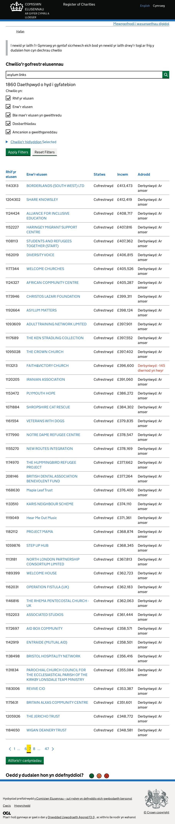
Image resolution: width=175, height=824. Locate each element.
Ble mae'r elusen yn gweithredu (37, 115)
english (145, 5)
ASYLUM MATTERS (41, 310)
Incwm (122, 174)
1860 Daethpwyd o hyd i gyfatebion (41, 84)
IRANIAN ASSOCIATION (45, 379)
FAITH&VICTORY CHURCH (47, 365)
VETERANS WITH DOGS (45, 421)
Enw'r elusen (22, 107)
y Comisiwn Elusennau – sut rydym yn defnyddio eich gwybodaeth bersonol (83, 798)
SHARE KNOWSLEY (42, 199)
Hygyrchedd (22, 805)
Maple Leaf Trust (39, 490)
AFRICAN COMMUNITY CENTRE (52, 282)
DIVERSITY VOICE (40, 255)
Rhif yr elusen (23, 98)
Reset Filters (45, 152)
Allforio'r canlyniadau (24, 760)
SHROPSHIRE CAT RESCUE (48, 407)
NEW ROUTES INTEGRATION (49, 448)
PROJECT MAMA (39, 531)
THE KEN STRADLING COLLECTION (55, 338)
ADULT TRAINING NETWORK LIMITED (56, 324)
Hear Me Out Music (41, 518)
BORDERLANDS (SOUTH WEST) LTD (55, 186)
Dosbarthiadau (24, 123)
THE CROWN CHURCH (45, 352)
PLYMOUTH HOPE (40, 393)
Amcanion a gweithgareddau (34, 132)
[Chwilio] (87, 75)
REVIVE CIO (35, 688)
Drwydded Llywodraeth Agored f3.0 (71, 817)
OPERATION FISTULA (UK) (47, 587)
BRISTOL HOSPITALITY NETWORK (53, 656)
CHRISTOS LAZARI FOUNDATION (53, 296)
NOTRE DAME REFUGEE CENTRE (53, 435)
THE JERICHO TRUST (43, 716)
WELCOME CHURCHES (45, 269)
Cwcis (7, 805)
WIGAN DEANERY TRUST (46, 730)
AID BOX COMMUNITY (44, 628)
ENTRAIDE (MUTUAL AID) (46, 642)
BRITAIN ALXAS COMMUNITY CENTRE (57, 702)
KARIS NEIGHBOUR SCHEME (49, 504)
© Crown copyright (156, 812)
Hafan (20, 31)
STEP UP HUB (37, 545)
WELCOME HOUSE (41, 573)
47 (47, 750)
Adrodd (144, 174)
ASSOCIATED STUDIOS (44, 614)
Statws (99, 174)
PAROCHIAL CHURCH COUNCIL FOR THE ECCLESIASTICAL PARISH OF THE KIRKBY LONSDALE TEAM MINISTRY (57, 675)
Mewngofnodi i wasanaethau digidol (141, 24)
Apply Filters (18, 152)
